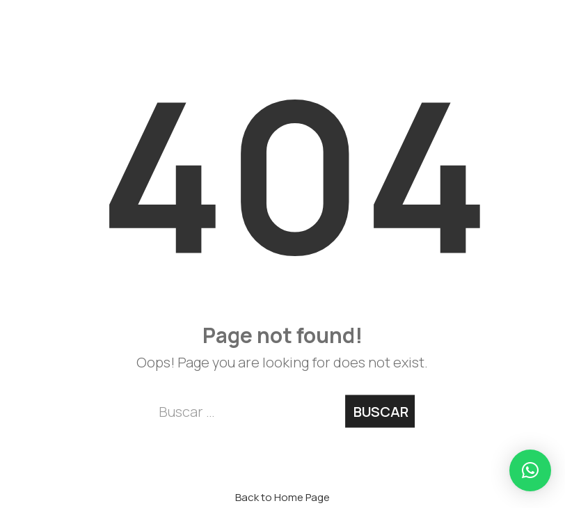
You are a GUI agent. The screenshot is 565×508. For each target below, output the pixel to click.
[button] (530, 470)
